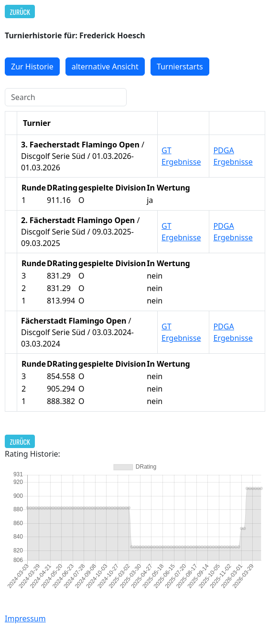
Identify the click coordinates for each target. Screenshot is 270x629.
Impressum (25, 618)
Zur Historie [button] (32, 66)
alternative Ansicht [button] (105, 66)
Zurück (20, 12)
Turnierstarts (180, 66)
